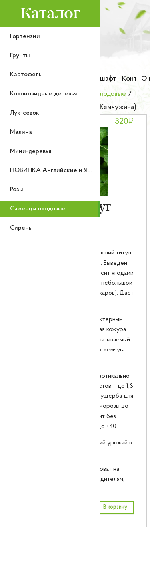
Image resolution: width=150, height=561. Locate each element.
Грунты (20, 55)
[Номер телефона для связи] (123, 58)
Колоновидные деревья (43, 94)
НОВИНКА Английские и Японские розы (68, 170)
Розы (16, 189)
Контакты (129, 79)
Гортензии (25, 36)
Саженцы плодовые (38, 209)
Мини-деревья (31, 151)
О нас (145, 79)
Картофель (26, 74)
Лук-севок (24, 113)
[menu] (50, 294)
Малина (21, 132)
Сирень (21, 228)
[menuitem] (50, 36)
